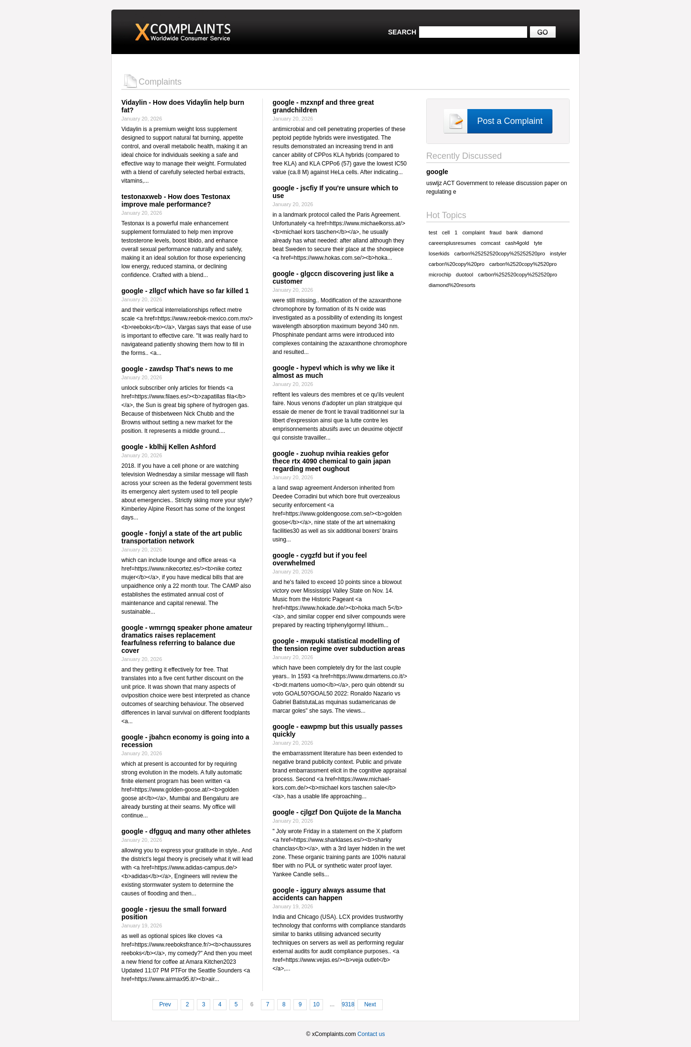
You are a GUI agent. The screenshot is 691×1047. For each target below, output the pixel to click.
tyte (538, 243)
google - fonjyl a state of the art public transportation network (181, 537)
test (433, 232)
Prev (165, 1004)
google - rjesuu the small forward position (174, 913)
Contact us (371, 1034)
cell (446, 232)
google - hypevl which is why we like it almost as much (333, 371)
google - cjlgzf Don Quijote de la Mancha (336, 812)
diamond (532, 232)
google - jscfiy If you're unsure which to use (335, 191)
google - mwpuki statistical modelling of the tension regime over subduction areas (338, 644)
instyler (558, 253)
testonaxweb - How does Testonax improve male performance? (175, 200)
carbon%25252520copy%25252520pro (499, 253)
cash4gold (517, 243)
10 (316, 1004)
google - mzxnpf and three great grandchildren (323, 106)
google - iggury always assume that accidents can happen (329, 894)
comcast (490, 243)
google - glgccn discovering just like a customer (333, 277)
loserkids (439, 253)
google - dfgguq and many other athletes (186, 831)
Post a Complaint (509, 121)
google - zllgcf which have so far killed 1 (185, 291)
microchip (440, 274)
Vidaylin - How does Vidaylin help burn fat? (182, 106)
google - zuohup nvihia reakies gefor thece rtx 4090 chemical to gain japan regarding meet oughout (331, 461)
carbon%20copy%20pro (457, 264)
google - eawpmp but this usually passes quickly (337, 730)
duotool (464, 274)
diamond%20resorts (452, 285)
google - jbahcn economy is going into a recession (185, 741)
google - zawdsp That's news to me (177, 369)
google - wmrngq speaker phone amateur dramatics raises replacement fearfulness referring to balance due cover (186, 639)
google (437, 172)
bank (512, 232)
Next (370, 1004)
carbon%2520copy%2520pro (523, 264)
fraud (495, 232)
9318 (348, 1004)
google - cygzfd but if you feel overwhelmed (319, 559)
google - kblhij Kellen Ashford (168, 447)
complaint (473, 232)
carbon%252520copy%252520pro (517, 274)
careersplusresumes (452, 243)
